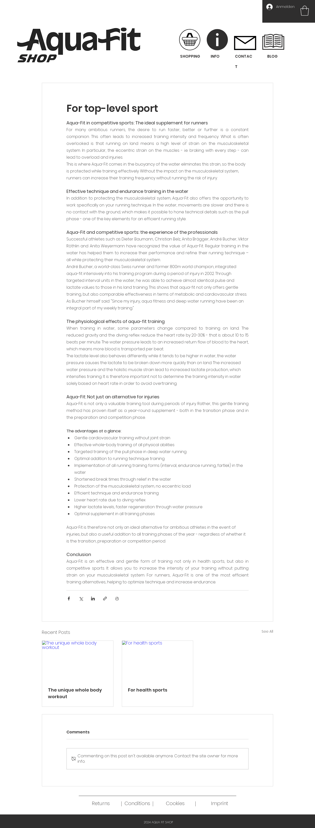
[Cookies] (175, 803)
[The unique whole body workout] (77, 661)
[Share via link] (105, 598)
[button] (304, 11)
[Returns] (101, 803)
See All (267, 631)
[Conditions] (137, 803)
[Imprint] (219, 803)
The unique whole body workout (75, 693)
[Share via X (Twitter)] (81, 598)
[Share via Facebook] (68, 598)
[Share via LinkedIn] (93, 598)
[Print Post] (117, 598)
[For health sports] (157, 661)
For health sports (147, 690)
